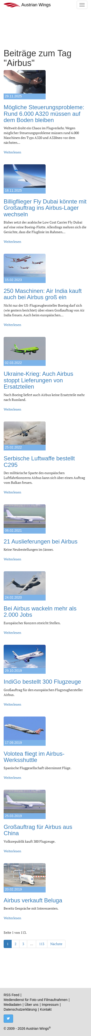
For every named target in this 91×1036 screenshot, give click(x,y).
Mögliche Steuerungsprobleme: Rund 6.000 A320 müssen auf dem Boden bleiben (44, 113)
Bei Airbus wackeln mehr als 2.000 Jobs (40, 611)
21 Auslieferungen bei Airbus (40, 541)
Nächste (56, 944)
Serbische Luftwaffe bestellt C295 (39, 461)
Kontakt (45, 1009)
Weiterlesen (12, 152)
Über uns (32, 1005)
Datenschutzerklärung (20, 1009)
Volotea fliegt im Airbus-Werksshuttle (34, 756)
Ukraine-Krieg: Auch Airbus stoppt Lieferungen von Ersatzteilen (38, 380)
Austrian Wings (27, 4)
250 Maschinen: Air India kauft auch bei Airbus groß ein (43, 294)
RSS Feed (11, 995)
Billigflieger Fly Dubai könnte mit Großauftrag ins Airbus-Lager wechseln (45, 207)
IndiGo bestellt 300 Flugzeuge (42, 681)
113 (41, 944)
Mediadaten (12, 1005)
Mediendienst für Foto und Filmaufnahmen (35, 1000)
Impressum (50, 1005)
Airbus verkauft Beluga (33, 900)
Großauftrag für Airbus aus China (38, 830)
